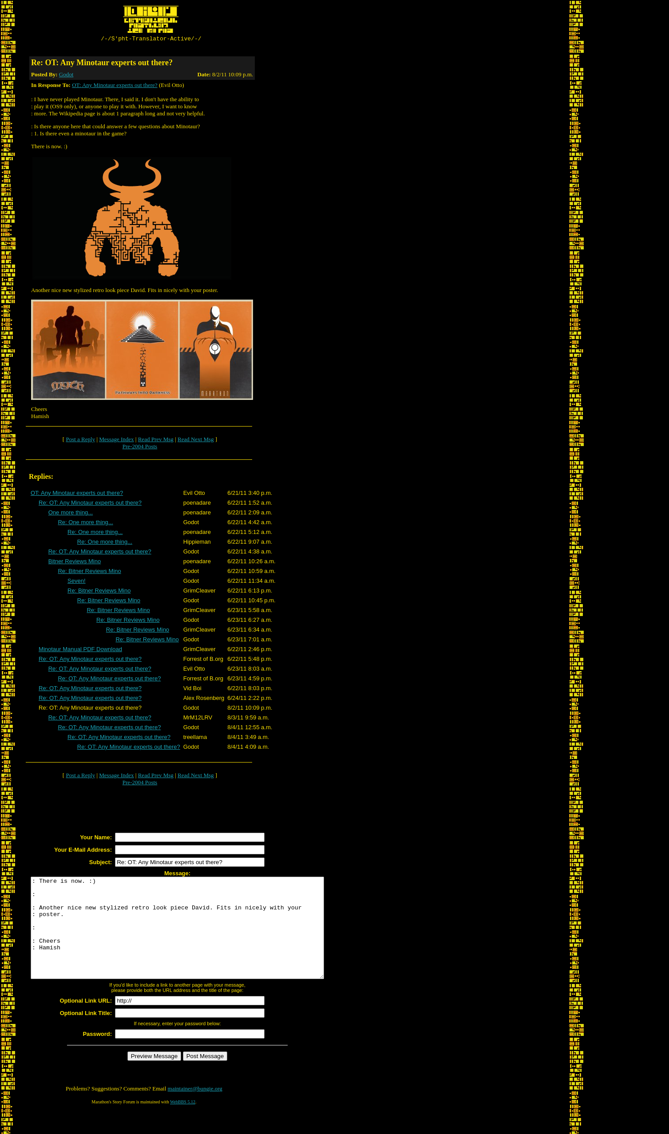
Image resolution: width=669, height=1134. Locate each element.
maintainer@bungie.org (195, 1109)
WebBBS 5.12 (182, 1123)
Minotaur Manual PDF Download (80, 650)
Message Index (116, 440)
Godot (66, 75)
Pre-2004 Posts (140, 447)
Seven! (76, 582)
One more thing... (70, 513)
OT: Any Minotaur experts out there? (115, 86)
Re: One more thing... (85, 523)
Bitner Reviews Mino (74, 562)
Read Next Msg (196, 440)
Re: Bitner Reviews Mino (89, 572)
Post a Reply (80, 440)
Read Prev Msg (156, 440)
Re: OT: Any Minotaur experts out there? (90, 504)
